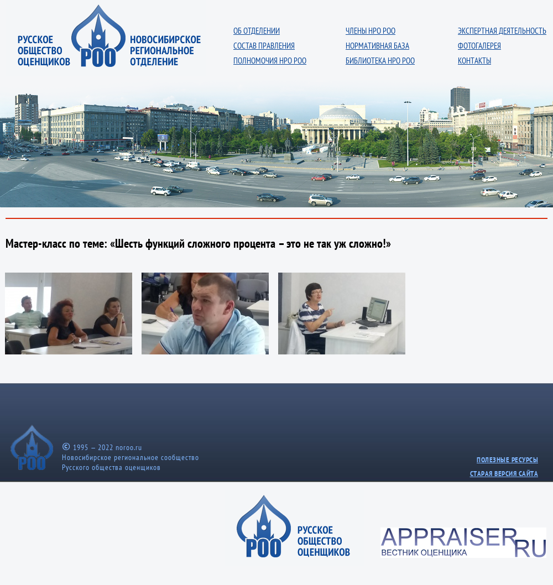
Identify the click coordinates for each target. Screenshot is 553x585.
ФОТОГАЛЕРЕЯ (479, 45)
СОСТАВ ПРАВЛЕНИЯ (264, 45)
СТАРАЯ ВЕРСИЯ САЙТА (504, 473)
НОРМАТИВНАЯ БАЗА (377, 45)
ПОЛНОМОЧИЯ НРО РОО (269, 60)
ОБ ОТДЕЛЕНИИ (256, 31)
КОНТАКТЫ (474, 60)
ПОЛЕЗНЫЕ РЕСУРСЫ (507, 459)
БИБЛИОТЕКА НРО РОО (380, 60)
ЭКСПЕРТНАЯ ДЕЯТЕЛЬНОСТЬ (502, 31)
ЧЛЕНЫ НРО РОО (370, 31)
